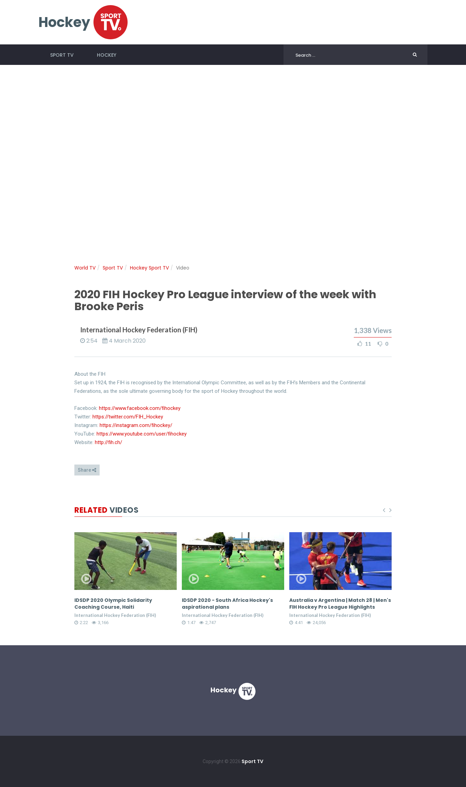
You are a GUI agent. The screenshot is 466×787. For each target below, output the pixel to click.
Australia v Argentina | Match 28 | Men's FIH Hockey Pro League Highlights (340, 603)
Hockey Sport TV (149, 267)
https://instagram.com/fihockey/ (136, 425)
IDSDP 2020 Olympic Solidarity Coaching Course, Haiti (113, 603)
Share (87, 470)
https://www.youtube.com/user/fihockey (142, 434)
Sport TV (62, 55)
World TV (85, 267)
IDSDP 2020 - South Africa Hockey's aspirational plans (227, 603)
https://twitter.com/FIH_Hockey (127, 417)
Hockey (106, 55)
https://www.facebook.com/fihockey (139, 408)
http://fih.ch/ (108, 442)
